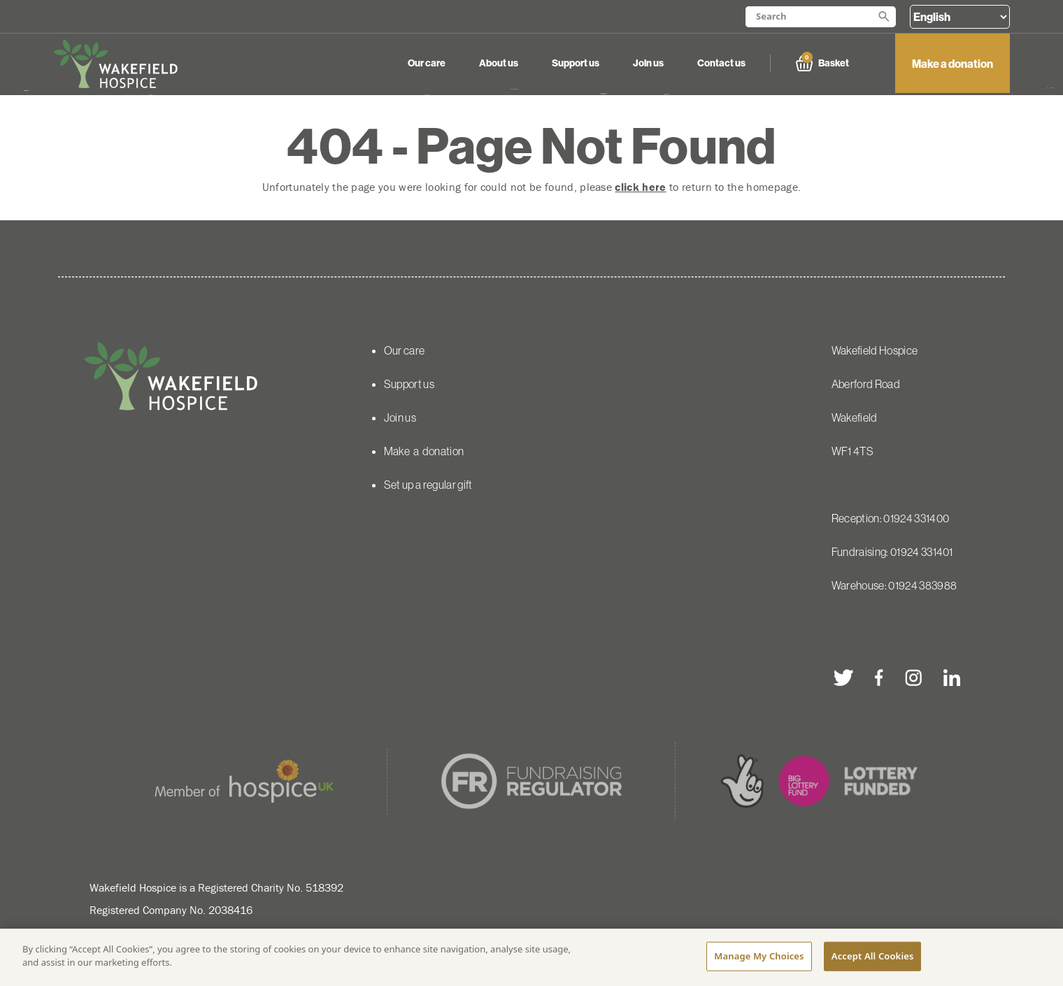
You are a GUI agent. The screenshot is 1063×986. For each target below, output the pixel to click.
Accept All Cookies (873, 957)
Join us (648, 63)
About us (498, 63)
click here (640, 187)
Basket (822, 63)
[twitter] (844, 677)
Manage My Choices (759, 957)
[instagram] (913, 677)
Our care (426, 63)
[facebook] (879, 677)
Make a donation (952, 64)
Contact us (721, 63)
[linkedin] (951, 677)
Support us (575, 63)
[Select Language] (960, 17)
